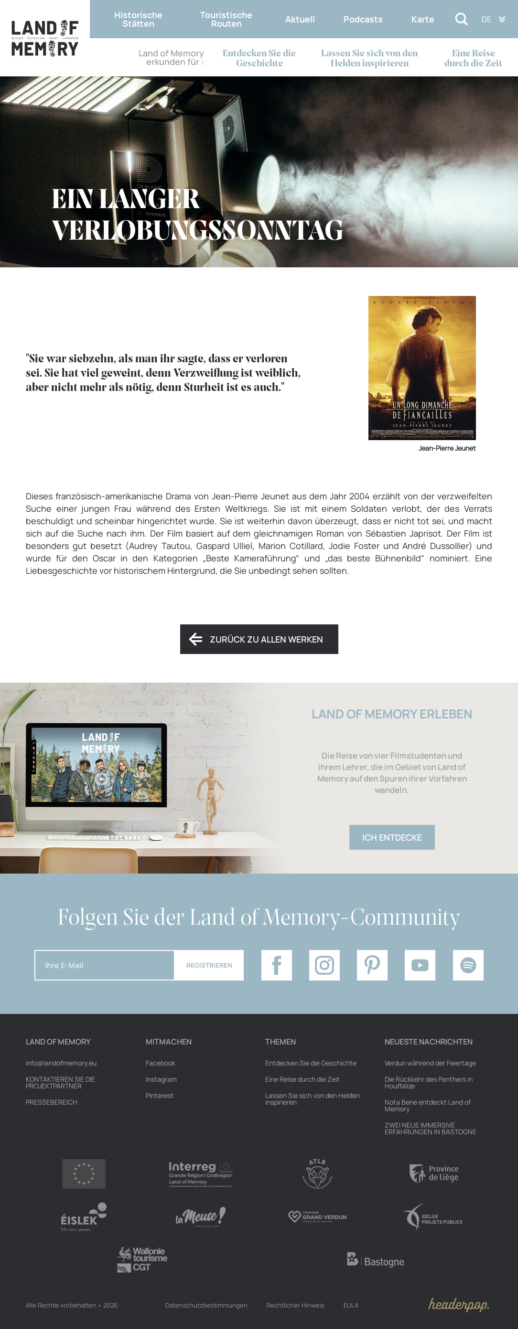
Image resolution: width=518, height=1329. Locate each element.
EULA (351, 1305)
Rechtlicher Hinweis (295, 1305)
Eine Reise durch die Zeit (473, 59)
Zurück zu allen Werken (266, 639)
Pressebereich (51, 1102)
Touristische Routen (226, 19)
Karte (422, 19)
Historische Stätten (138, 19)
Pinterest (160, 1095)
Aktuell (300, 19)
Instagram (161, 1079)
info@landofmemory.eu (61, 1063)
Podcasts (363, 19)
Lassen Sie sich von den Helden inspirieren (369, 59)
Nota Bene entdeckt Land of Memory (428, 1105)
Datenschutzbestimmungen (206, 1305)
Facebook (160, 1063)
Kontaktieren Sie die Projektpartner (60, 1082)
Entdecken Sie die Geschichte (259, 59)
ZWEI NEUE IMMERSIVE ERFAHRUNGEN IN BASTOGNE (430, 1128)
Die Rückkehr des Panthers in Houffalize (429, 1082)
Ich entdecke (392, 837)
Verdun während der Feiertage (430, 1063)
